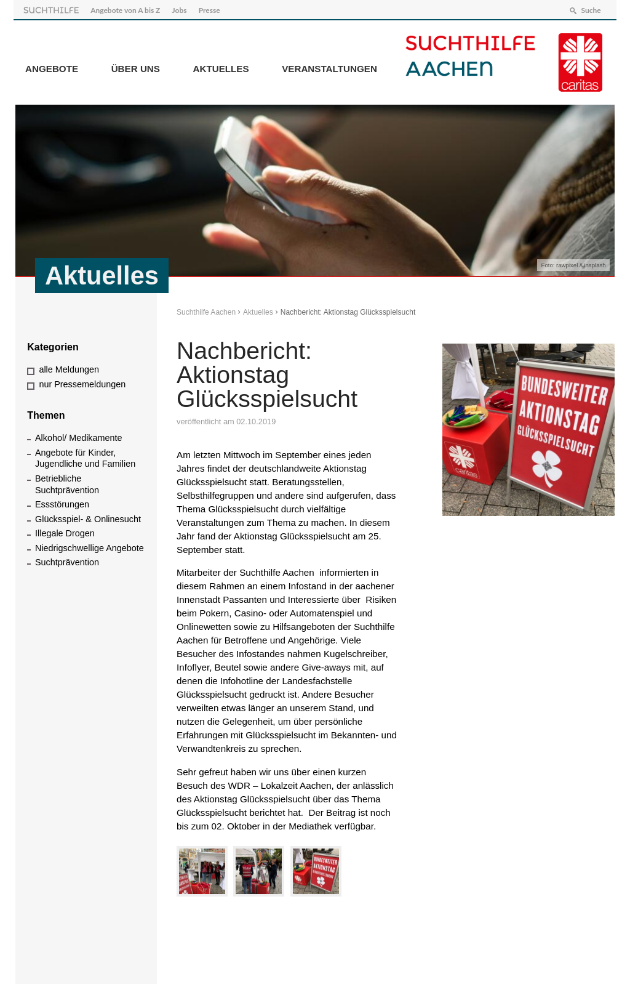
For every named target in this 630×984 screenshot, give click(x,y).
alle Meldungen (69, 368)
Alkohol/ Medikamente (78, 436)
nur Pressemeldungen (82, 382)
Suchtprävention (67, 560)
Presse (211, 8)
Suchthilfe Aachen (206, 310)
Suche (589, 8)
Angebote (51, 67)
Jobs (181, 8)
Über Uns (135, 67)
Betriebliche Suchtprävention (67, 482)
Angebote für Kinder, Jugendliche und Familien (85, 456)
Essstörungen (62, 502)
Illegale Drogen (65, 531)
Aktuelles (221, 67)
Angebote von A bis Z (127, 8)
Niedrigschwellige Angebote (89, 545)
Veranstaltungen (329, 67)
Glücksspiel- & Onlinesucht (88, 517)
